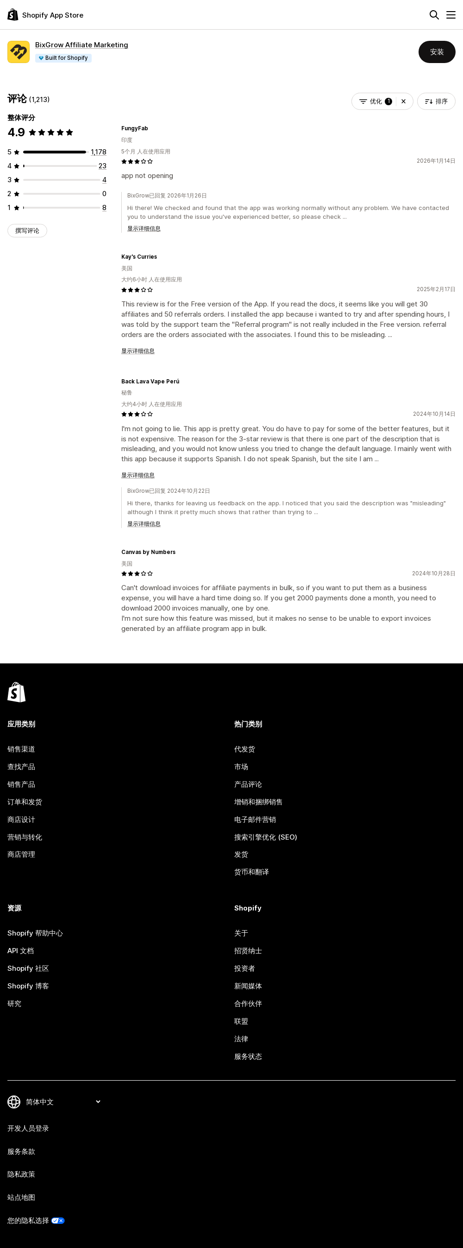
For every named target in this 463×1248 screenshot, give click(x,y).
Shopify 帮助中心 (35, 933)
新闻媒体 (248, 985)
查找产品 (21, 766)
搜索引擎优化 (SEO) (265, 837)
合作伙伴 (248, 1003)
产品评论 (248, 784)
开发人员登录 (28, 1128)
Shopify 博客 (28, 985)
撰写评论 (27, 230)
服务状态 (248, 1056)
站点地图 (21, 1197)
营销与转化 (24, 837)
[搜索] (434, 14)
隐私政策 (21, 1174)
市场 (241, 766)
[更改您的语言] (63, 1102)
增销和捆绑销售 (258, 801)
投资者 (244, 968)
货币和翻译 (251, 871)
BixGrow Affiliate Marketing (81, 44)
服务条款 (21, 1151)
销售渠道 (21, 749)
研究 (14, 1003)
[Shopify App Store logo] (45, 14)
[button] (403, 101)
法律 (241, 1038)
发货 (241, 854)
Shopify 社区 (28, 968)
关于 (241, 933)
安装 (437, 51)
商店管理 (21, 854)
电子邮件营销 (255, 819)
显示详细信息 (144, 228)
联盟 (241, 1021)
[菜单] (451, 14)
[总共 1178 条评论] (98, 151)
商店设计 (21, 819)
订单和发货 (24, 801)
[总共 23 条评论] (102, 165)
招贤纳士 (248, 950)
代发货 (244, 749)
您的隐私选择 (28, 1220)
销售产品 (21, 784)
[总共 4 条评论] (104, 179)
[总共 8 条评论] (104, 207)
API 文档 (20, 950)
